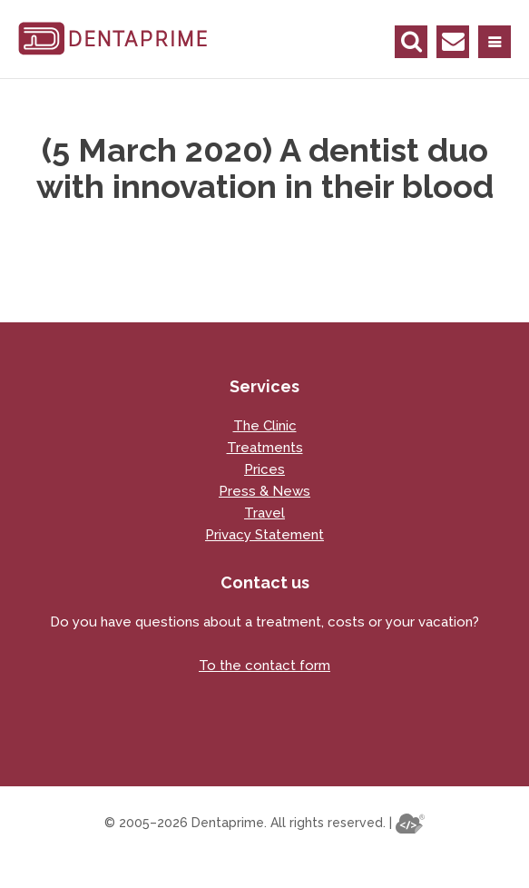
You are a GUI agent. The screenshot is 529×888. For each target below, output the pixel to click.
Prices (264, 469)
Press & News (264, 491)
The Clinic (265, 426)
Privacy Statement (264, 535)
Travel (264, 513)
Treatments (265, 447)
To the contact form (264, 665)
